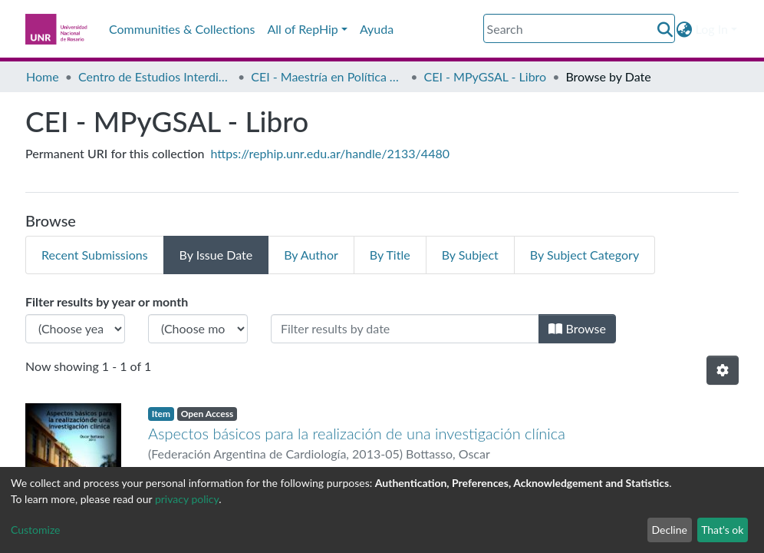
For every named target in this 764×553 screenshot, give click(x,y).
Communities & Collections (182, 29)
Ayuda (377, 29)
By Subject (470, 254)
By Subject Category (584, 254)
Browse (577, 328)
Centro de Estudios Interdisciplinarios (155, 76)
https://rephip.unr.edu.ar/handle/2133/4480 (330, 153)
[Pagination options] (722, 370)
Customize (36, 529)
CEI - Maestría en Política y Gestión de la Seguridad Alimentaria (327, 76)
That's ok (722, 529)
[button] (684, 29)
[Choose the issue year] (75, 328)
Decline (669, 529)
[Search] (579, 28)
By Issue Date (216, 254)
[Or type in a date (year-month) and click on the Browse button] (405, 328)
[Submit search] (665, 29)
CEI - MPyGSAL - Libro (485, 76)
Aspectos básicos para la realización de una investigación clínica (356, 433)
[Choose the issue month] (198, 328)
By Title (390, 254)
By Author (311, 254)
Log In (712, 29)
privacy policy (187, 498)
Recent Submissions (94, 254)
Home (42, 76)
